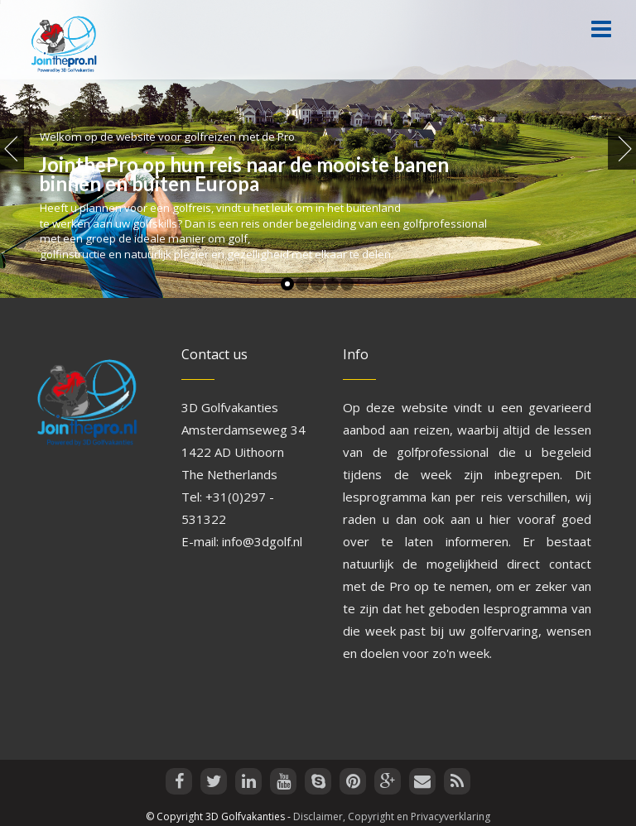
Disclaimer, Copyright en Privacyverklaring (391, 816)
